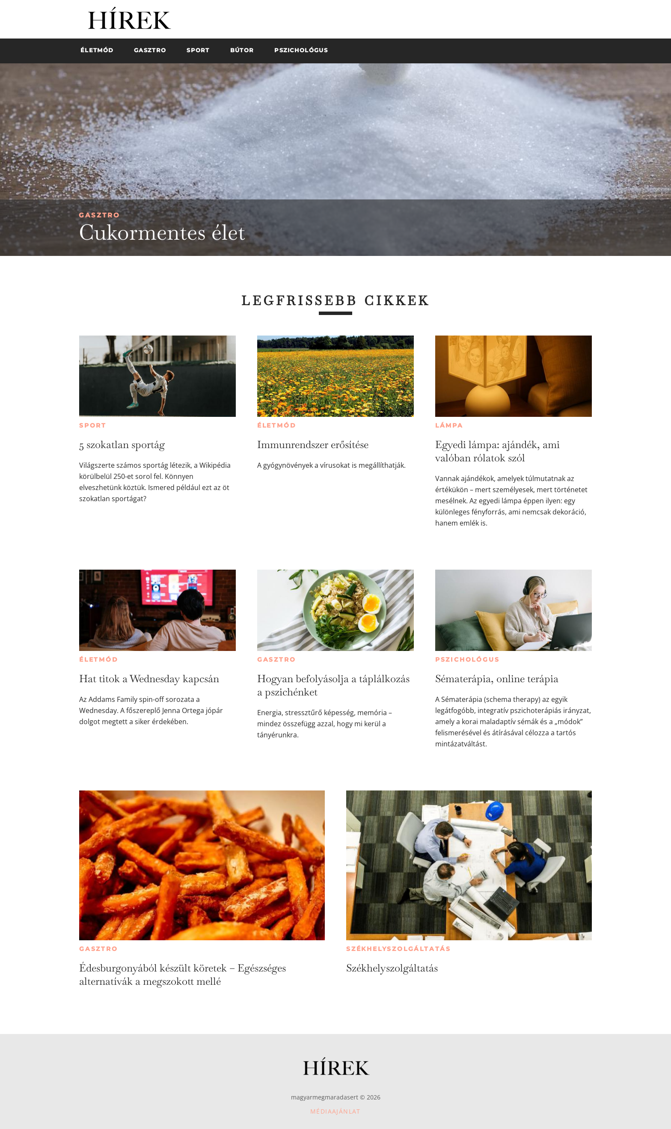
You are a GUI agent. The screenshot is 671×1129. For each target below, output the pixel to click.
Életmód (277, 425)
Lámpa (449, 425)
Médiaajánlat (335, 1111)
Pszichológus (467, 659)
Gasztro (99, 215)
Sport (93, 425)
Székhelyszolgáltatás (398, 949)
